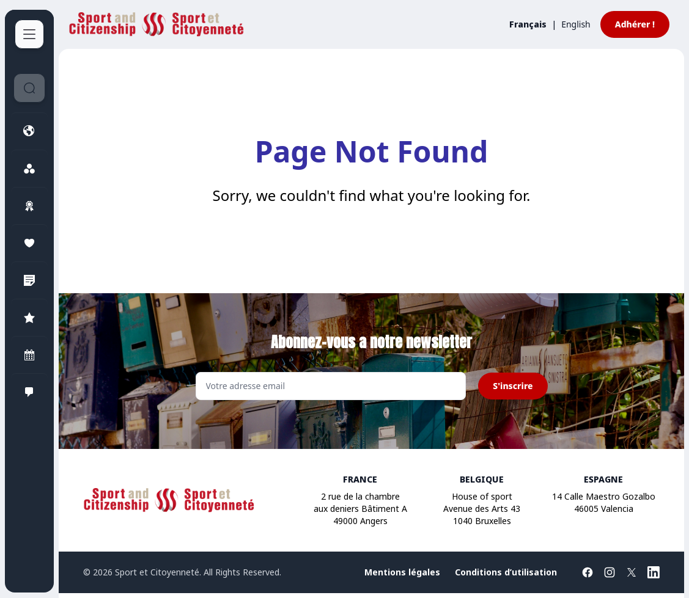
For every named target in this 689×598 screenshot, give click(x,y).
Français (528, 24)
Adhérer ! (635, 24)
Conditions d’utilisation (506, 572)
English (576, 24)
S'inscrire (512, 386)
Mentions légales (402, 572)
